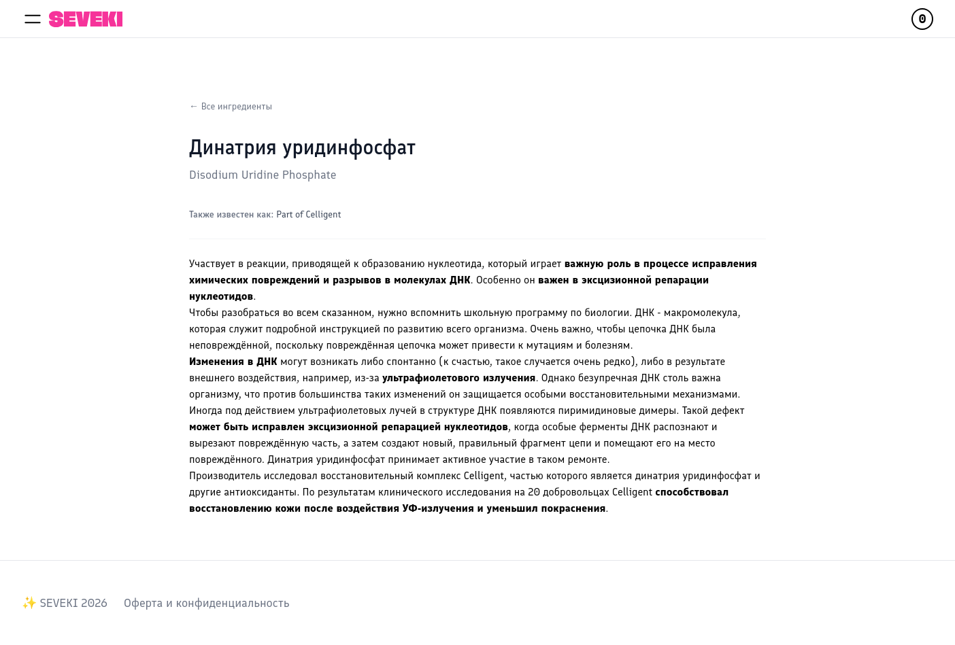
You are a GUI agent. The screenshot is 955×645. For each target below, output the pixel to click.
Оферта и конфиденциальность (206, 602)
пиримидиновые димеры (617, 410)
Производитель (225, 475)
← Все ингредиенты (230, 106)
